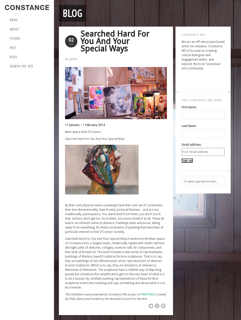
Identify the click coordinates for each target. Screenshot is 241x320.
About (28, 29)
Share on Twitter (150, 306)
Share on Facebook (157, 306)
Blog (13, 57)
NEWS (14, 20)
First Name (189, 107)
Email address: (191, 144)
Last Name (189, 126)
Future (28, 38)
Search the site (21, 66)
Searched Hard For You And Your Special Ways (114, 41)
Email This (163, 306)
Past (28, 48)
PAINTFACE (147, 294)
